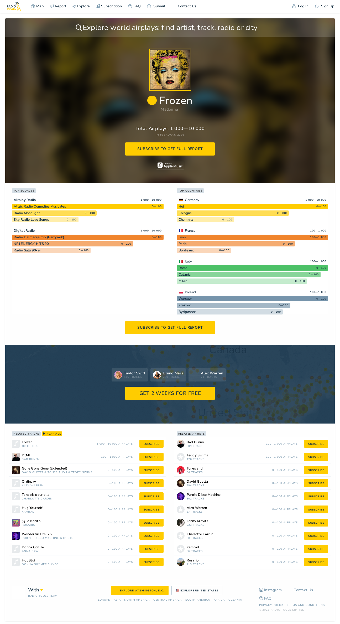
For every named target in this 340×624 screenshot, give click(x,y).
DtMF (26, 455)
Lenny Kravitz (197, 521)
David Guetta (33, 472)
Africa (219, 600)
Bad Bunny (31, 459)
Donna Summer (34, 564)
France (190, 230)
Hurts (68, 538)
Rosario (28, 525)
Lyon (182, 237)
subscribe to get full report (170, 148)
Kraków (185, 305)
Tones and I (57, 472)
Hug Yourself (32, 508)
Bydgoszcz (187, 312)
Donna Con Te (33, 547)
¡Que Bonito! (31, 521)
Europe (104, 600)
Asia (117, 600)
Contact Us (183, 6)
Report (58, 6)
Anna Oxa (30, 551)
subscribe (151, 444)
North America (136, 600)
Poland (190, 292)
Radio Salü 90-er (27, 250)
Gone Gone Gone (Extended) (44, 468)
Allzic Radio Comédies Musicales (40, 206)
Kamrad (28, 511)
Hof (182, 206)
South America (197, 600)
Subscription (109, 6)
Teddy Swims (81, 472)
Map (37, 6)
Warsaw (185, 298)
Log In (300, 6)
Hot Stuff (29, 560)
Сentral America (167, 600)
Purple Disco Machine (40, 538)
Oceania (235, 600)
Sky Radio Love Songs (31, 219)
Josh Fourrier (33, 446)
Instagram (270, 589)
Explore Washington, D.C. (139, 590)
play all (52, 434)
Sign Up (324, 6)
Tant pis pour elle (36, 494)
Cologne (185, 213)
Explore (81, 6)
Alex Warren (33, 485)
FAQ (134, 6)
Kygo (55, 564)
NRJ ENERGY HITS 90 (31, 243)
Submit (156, 6)
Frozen (27, 442)
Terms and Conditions (306, 605)
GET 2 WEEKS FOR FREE (170, 393)
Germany (192, 200)
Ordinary (29, 481)
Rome (183, 268)
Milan (183, 281)
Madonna (169, 109)
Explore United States (197, 590)
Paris (182, 243)
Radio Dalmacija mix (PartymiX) (39, 237)
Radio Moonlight (27, 213)
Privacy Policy (271, 605)
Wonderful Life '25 (37, 534)
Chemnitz (186, 219)
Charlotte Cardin (37, 498)
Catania (185, 274)
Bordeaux (186, 250)
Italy (188, 261)
